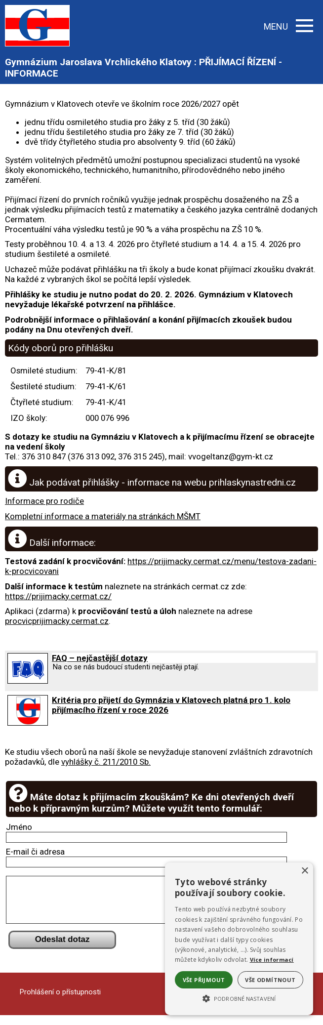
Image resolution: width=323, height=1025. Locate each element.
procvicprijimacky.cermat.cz (57, 621)
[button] (239, 997)
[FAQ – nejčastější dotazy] (27, 681)
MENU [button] (288, 26)
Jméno (19, 827)
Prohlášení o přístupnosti (60, 1001)
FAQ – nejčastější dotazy (100, 658)
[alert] (239, 938)
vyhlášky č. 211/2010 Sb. (106, 762)
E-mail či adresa (35, 852)
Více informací (272, 959)
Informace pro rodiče (44, 501)
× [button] (304, 871)
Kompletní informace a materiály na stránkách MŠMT (103, 516)
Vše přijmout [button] (204, 980)
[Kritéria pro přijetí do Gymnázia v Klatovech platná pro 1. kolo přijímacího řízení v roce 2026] (27, 723)
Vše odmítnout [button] (270, 980)
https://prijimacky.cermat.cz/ (58, 596)
